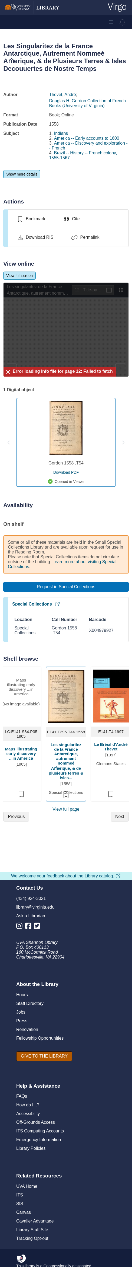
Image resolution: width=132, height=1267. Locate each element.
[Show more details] (21, 174)
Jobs (20, 1012)
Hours (22, 994)
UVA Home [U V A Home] (26, 1186)
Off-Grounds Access (35, 1122)
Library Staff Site (32, 1229)
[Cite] (71, 219)
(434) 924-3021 (31, 898)
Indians (61, 133)
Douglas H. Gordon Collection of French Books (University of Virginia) (87, 103)
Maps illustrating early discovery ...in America (21, 753)
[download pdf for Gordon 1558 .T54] (66, 472)
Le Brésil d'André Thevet (110, 746)
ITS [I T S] (19, 1195)
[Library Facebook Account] (29, 927)
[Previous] (16, 817)
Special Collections (36, 604)
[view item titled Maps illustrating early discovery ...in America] (21, 696)
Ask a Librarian (30, 915)
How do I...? (27, 1105)
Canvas (23, 1212)
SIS (19, 1203)
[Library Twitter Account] (38, 927)
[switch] (31, 219)
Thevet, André (62, 94)
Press (21, 1020)
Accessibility (28, 1113)
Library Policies (30, 1148)
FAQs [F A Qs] (21, 1096)
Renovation (27, 1029)
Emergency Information (38, 1139)
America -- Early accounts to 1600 (86, 138)
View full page (65, 809)
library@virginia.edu (35, 907)
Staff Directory (30, 1003)
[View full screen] (19, 276)
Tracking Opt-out (32, 1238)
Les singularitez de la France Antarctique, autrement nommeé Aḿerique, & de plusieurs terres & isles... (66, 761)
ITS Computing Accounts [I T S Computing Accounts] (40, 1131)
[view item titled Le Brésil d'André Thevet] (111, 695)
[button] (111, 22)
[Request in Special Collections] (66, 587)
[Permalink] (85, 237)
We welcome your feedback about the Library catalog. (66, 876)
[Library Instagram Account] (20, 927)
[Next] (120, 817)
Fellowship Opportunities (40, 1038)
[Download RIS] (35, 237)
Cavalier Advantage (35, 1221)
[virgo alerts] (122, 22)
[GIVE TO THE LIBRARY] (44, 1056)
